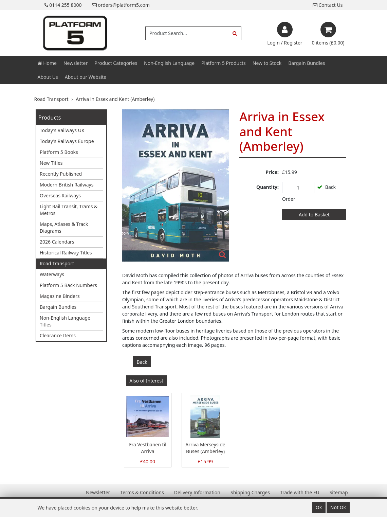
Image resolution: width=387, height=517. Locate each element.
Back (142, 362)
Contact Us (328, 5)
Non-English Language (169, 63)
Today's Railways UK (62, 130)
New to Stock (267, 63)
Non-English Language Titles (65, 321)
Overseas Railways (60, 195)
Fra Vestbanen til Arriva (147, 447)
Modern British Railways (66, 184)
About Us (48, 77)
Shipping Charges (250, 492)
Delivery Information (197, 492)
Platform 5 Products (223, 63)
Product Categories (115, 63)
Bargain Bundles (306, 63)
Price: (272, 172)
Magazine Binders (60, 296)
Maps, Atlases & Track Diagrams (64, 227)
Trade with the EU (299, 492)
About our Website (85, 77)
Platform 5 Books (59, 152)
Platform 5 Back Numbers (68, 285)
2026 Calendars (57, 241)
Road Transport (57, 263)
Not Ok (338, 507)
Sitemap (339, 492)
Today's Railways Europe (67, 141)
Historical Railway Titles (66, 252)
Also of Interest (146, 380)
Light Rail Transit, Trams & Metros (68, 209)
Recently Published (61, 174)
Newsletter (75, 63)
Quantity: (267, 187)
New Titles (51, 163)
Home (47, 63)
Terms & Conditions (142, 492)
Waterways (52, 274)
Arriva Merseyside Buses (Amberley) (205, 447)
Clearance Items (58, 335)
